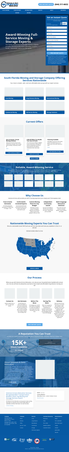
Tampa (56, 425)
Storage (33, 427)
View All (56, 432)
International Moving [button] (28, 11)
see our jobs (19, 350)
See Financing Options (55, 151)
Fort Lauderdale (58, 420)
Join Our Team (23, 425)
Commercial (34, 425)
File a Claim (45, 423)
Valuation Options (47, 425)
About (21, 418)
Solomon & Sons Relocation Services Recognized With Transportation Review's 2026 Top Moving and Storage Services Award (18, 395)
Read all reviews (40, 398)
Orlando (56, 427)
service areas (34, 268)
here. (61, 336)
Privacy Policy (59, 63)
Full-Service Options (36, 430)
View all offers (34, 158)
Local (33, 418)
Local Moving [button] (5, 10)
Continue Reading (9, 405)
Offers (21, 423)
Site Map (37, 447)
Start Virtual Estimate (14, 152)
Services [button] (40, 10)
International (34, 423)
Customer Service (47, 427)
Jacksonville (57, 430)
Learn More (12, 382)
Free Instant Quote (46, 4)
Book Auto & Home (34, 154)
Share (7, 148)
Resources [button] (63, 10)
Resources (45, 418)
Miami (56, 418)
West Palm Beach (58, 423)
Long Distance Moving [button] (17, 11)
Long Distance (35, 420)
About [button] (51, 10)
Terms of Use (53, 63)
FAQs (44, 420)
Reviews (21, 420)
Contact (21, 427)
